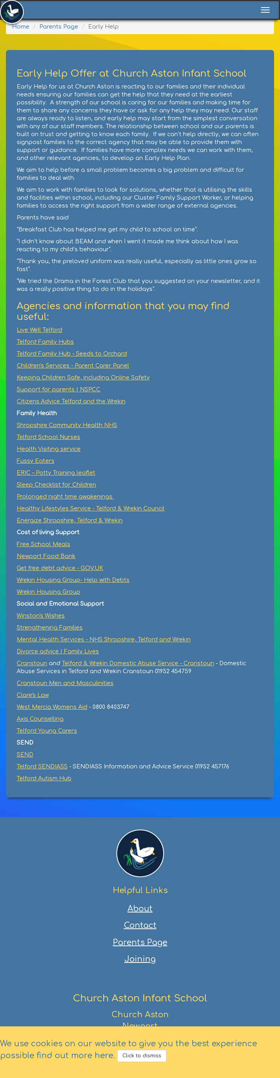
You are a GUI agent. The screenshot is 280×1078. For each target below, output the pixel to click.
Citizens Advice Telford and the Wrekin (71, 401)
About (140, 908)
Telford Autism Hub (44, 779)
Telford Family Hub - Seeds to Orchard (72, 354)
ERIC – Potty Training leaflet (56, 473)
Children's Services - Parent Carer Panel (73, 366)
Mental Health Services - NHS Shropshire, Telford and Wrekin (104, 640)
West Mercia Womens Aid (52, 707)
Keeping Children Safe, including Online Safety (83, 378)
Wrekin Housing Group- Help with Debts (73, 580)
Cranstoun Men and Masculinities (65, 683)
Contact (140, 925)
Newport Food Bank (46, 556)
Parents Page (58, 27)
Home (20, 27)
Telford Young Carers (47, 731)
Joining (140, 959)
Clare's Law (33, 695)
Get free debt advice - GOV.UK (60, 568)
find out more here (75, 1055)
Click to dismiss (141, 1056)
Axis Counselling (40, 719)
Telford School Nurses (48, 437)
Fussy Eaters (35, 461)
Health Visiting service (49, 449)
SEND (25, 755)
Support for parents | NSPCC (58, 390)
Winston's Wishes (41, 616)
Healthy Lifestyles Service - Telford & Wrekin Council (90, 509)
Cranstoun (32, 663)
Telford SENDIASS (42, 767)
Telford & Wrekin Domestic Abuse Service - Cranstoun (138, 663)
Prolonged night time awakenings (65, 497)
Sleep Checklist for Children (56, 485)
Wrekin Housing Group (48, 592)
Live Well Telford (39, 330)
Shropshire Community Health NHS (67, 425)
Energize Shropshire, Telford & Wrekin (70, 521)
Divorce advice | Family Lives (58, 651)
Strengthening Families (50, 628)
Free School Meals (43, 544)
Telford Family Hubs (45, 342)
